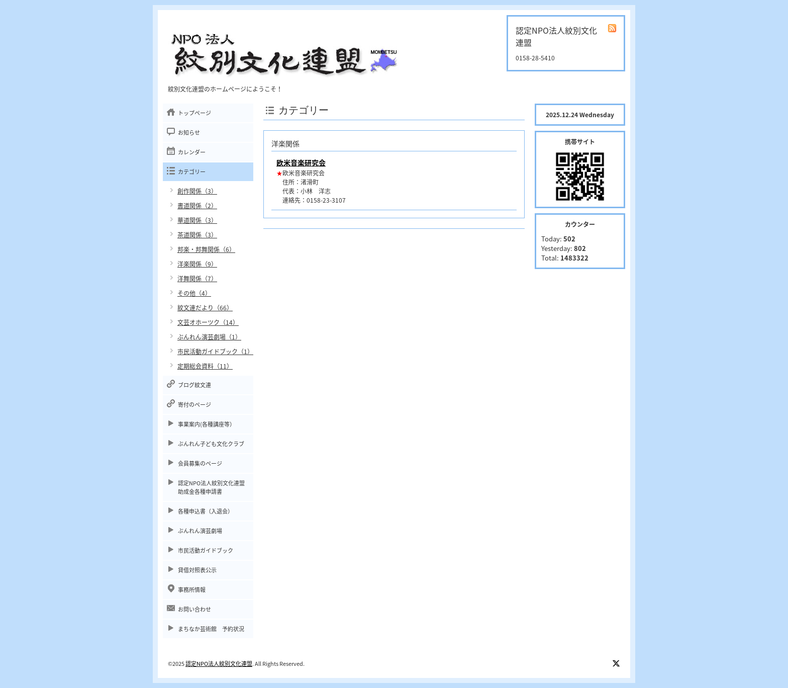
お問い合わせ (194, 609)
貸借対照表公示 (197, 570)
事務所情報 (192, 589)
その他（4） (194, 293)
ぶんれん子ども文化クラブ (211, 444)
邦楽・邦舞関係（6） (206, 249)
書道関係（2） (197, 205)
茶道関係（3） (197, 234)
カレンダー (192, 152)
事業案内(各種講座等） (206, 424)
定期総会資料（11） (205, 366)
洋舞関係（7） (197, 278)
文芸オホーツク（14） (208, 322)
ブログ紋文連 (194, 385)
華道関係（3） (197, 220)
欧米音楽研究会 (301, 162)
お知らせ (189, 132)
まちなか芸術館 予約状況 (211, 629)
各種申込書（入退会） (205, 511)
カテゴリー (192, 171)
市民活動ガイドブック (205, 550)
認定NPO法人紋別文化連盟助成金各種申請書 (211, 487)
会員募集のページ (200, 463)
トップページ (194, 113)
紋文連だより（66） (205, 307)
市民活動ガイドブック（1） (215, 351)
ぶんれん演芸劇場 (200, 531)
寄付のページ (194, 404)
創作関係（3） (197, 191)
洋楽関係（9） (197, 264)
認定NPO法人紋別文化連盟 (218, 663)
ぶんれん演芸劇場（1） (209, 336)
